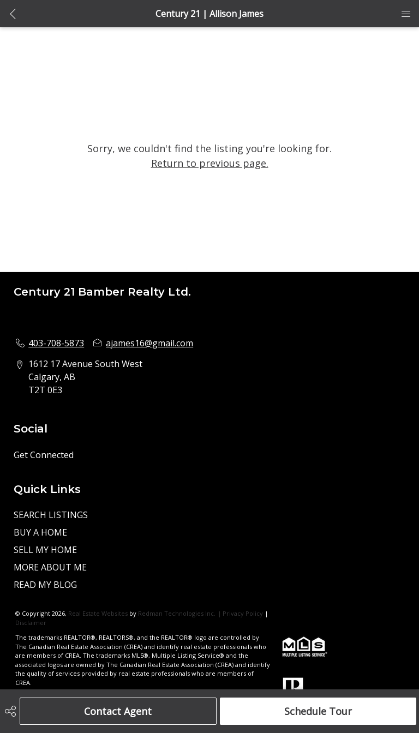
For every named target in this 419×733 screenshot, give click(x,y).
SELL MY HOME (45, 550)
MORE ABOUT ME (50, 567)
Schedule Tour (318, 711)
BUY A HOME (40, 532)
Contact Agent (118, 711)
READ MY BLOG (45, 585)
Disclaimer (30, 622)
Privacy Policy (243, 613)
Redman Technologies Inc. (177, 613)
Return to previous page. (209, 163)
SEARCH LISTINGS (51, 515)
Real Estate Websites (98, 613)
